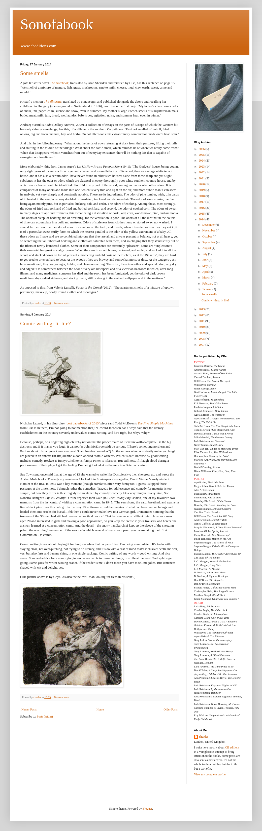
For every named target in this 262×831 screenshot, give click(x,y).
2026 (202, 149)
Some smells (34, 73)
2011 (202, 321)
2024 (202, 160)
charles (203, 736)
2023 (202, 166)
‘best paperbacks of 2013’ (83, 423)
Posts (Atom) (45, 716)
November (209, 230)
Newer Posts (29, 709)
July (205, 254)
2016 (202, 208)
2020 (202, 184)
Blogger (147, 808)
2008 (202, 338)
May (205, 266)
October (207, 236)
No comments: (62, 302)
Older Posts (170, 709)
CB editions (232, 747)
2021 (202, 178)
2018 (202, 196)
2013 (202, 309)
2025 (202, 154)
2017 (202, 202)
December (208, 224)
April (205, 271)
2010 (202, 327)
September (209, 242)
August (207, 248)
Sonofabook (56, 24)
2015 (202, 213)
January (207, 289)
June (205, 260)
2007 (202, 344)
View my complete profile (210, 774)
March (206, 277)
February (208, 283)
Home (100, 709)
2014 (202, 219)
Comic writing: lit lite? (45, 323)
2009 (202, 333)
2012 (202, 315)
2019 (202, 190)
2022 (202, 172)
